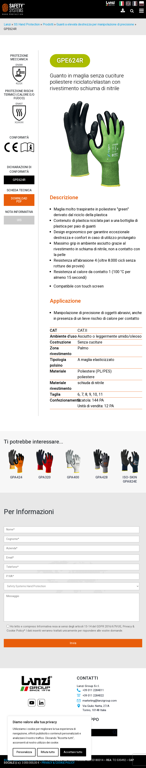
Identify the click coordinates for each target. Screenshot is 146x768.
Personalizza (24, 752)
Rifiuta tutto (48, 752)
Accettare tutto (73, 752)
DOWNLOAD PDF (19, 200)
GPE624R (19, 180)
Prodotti (48, 24)
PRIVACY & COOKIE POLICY (58, 763)
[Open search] (132, 11)
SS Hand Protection (27, 24)
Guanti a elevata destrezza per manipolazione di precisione (95, 24)
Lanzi (7, 24)
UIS (19, 220)
